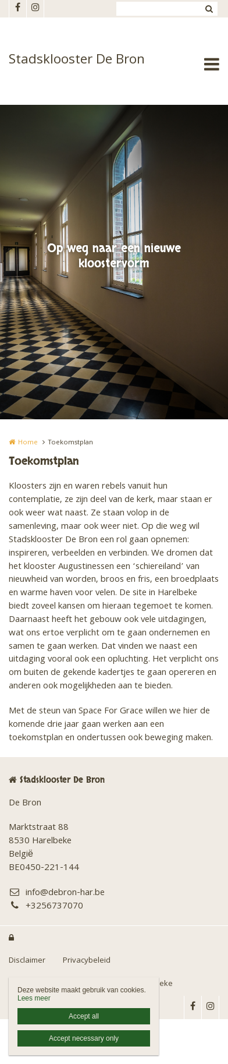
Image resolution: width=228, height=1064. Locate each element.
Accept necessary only (84, 1038)
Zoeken (209, 9)
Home (28, 442)
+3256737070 (46, 907)
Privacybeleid (87, 961)
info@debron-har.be (57, 893)
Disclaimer (27, 961)
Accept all (84, 1016)
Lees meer (34, 998)
